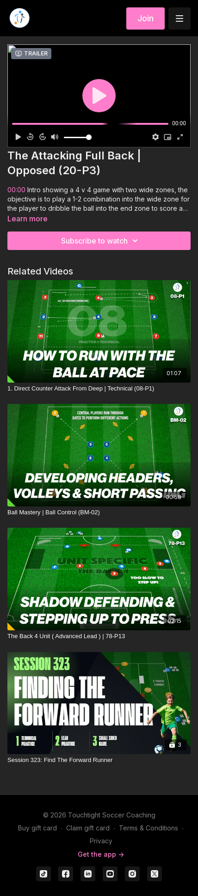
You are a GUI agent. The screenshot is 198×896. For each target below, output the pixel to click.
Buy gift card (37, 828)
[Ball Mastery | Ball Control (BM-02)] (99, 512)
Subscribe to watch (101, 240)
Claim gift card (88, 828)
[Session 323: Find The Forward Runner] (99, 760)
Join (145, 18)
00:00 (16, 190)
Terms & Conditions (148, 828)
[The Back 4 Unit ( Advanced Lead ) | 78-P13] (99, 636)
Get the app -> (101, 854)
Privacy (101, 841)
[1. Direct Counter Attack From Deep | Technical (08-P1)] (99, 388)
